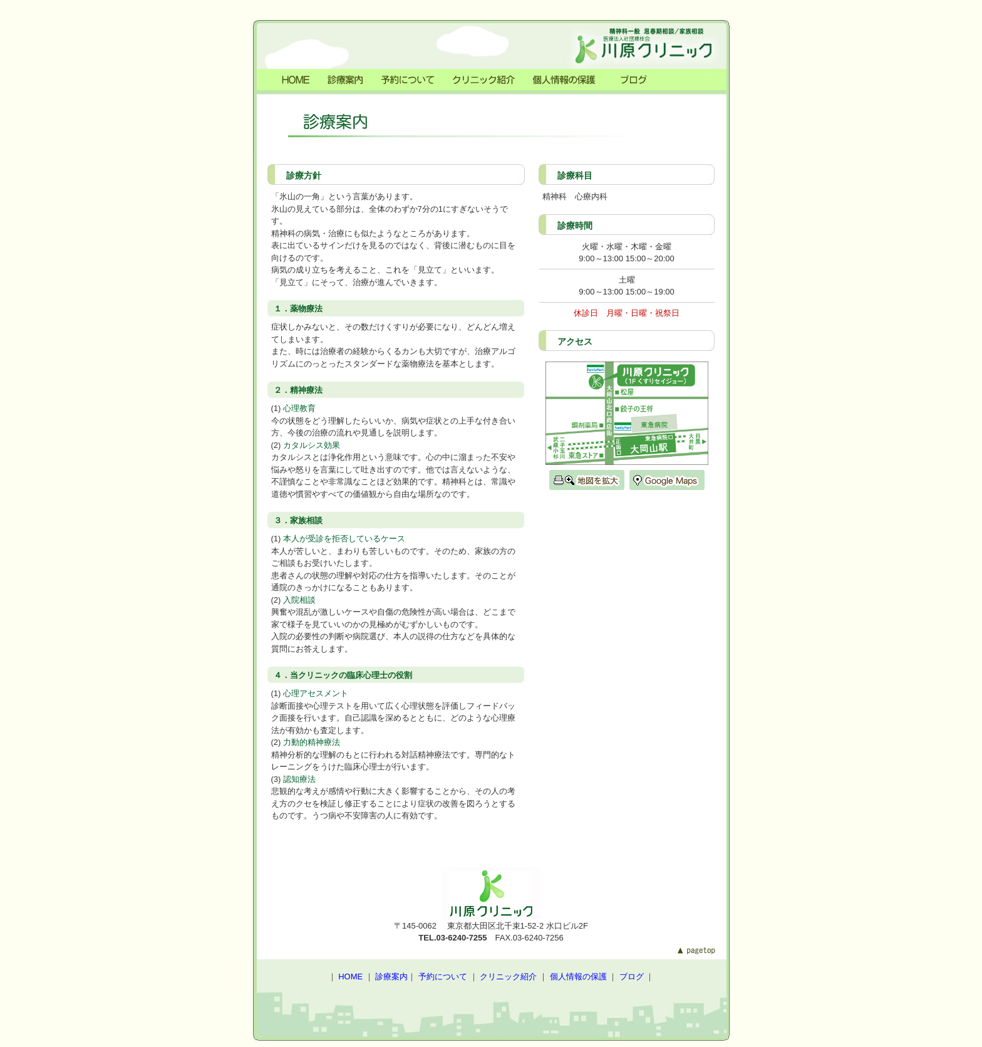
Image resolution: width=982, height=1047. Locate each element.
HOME (350, 976)
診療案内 (391, 976)
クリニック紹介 (508, 976)
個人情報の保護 (578, 976)
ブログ (631, 976)
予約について (442, 976)
